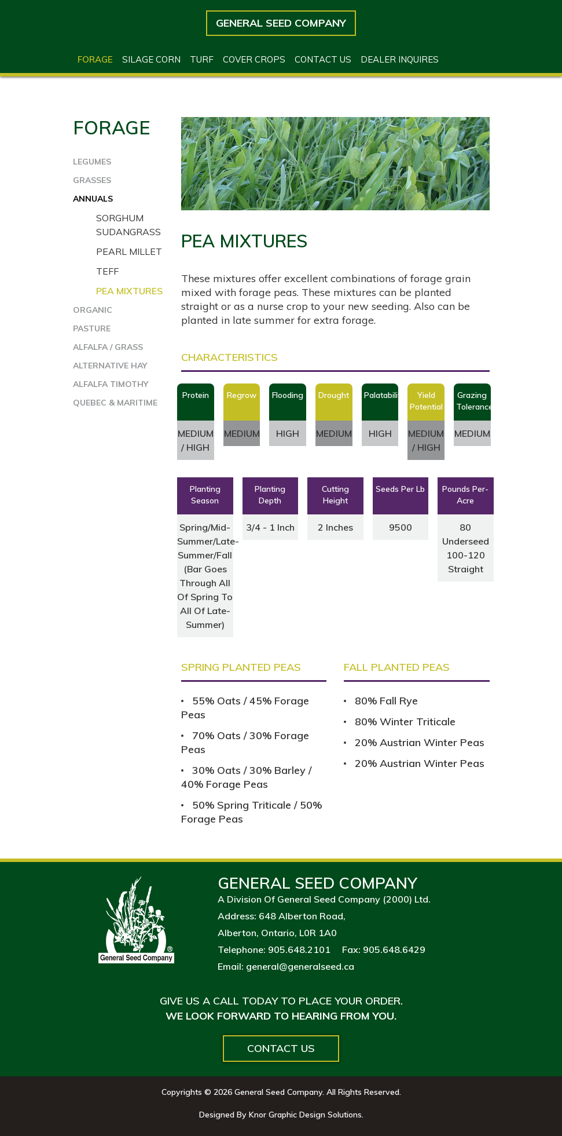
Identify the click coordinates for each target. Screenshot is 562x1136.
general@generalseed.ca (300, 966)
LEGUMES (92, 161)
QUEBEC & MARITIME (115, 402)
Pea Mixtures (129, 291)
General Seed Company (281, 23)
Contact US (323, 59)
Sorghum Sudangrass (128, 225)
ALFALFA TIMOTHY (110, 384)
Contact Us (281, 1048)
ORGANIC (92, 310)
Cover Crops (254, 59)
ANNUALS (93, 198)
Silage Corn (151, 59)
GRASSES (92, 180)
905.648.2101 (299, 949)
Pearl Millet (129, 251)
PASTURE (92, 328)
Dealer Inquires (400, 59)
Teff (107, 271)
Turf (202, 59)
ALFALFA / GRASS (108, 347)
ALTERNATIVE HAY (110, 365)
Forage (95, 59)
